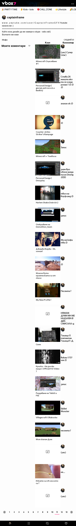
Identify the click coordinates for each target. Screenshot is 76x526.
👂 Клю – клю (27, 9)
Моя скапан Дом (44, 439)
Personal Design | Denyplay (44, 179)
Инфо (5, 39)
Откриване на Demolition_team (44, 225)
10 (52, 512)
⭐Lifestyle (60, 9)
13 (66, 512)
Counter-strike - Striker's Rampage (44, 133)
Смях (38, 344)
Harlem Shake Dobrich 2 (47, 202)
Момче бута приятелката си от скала (46, 275)
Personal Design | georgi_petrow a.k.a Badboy (45, 88)
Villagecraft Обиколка (46, 417)
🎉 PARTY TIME (9, 9)
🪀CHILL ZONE (44, 9)
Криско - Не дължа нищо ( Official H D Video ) (47, 368)
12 (62, 512)
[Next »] (71, 512)
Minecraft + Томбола (46, 156)
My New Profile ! (43, 300)
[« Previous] (4, 512)
